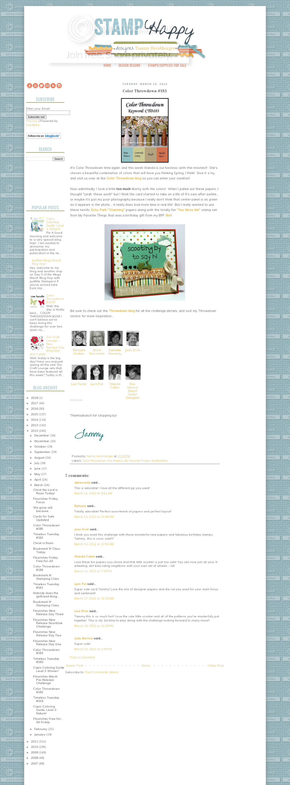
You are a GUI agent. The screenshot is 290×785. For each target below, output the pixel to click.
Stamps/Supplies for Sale (167, 65)
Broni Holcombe (97, 351)
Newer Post (74, 665)
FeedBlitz (32, 125)
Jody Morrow (83, 638)
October (40, 446)
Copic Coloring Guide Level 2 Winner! (48, 669)
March (39, 485)
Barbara (80, 506)
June (38, 468)
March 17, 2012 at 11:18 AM (94, 598)
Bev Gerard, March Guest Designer (133, 391)
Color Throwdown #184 (46, 568)
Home (107, 65)
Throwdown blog (122, 311)
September (42, 452)
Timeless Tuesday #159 (46, 699)
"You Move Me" (188, 210)
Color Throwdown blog (124, 178)
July (37, 463)
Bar (168, 215)
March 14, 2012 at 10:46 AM (94, 516)
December (42, 435)
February (41, 729)
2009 (35, 752)
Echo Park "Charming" (108, 210)
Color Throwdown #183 (46, 651)
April (38, 479)
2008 (35, 758)
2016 (35, 408)
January (40, 734)
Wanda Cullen (114, 385)
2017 (35, 403)
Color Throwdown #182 (46, 690)
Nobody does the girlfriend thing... (46, 594)
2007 (35, 763)
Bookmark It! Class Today (46, 550)
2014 (35, 420)
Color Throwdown (94, 460)
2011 (35, 741)
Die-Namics (115, 460)
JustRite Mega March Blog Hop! (46, 262)
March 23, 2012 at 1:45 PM (93, 649)
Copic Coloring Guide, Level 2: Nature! (55, 224)
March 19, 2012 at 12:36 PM (94, 626)
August (40, 457)
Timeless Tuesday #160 (46, 660)
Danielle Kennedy (114, 351)
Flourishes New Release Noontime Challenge (48, 623)
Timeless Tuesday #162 (46, 535)
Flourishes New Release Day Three (48, 612)
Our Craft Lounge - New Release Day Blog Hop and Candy (47, 345)
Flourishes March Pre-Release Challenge (45, 680)
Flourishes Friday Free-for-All (45, 559)
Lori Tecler (79, 384)
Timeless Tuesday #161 (46, 585)
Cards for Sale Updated (43, 518)
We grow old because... (42, 509)
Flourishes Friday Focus (45, 500)
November (42, 441)
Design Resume (129, 65)
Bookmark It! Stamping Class (46, 576)
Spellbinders (159, 460)
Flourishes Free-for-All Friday (47, 720)
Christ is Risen (43, 543)
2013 (35, 425)
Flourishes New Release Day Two (47, 633)
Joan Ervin (132, 350)
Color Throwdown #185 (46, 527)
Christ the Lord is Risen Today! (45, 491)
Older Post (216, 665)
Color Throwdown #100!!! (55, 299)
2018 (35, 398)
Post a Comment (82, 657)
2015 (35, 414)
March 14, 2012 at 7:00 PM (93, 571)
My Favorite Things (137, 460)
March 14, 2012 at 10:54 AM (94, 544)
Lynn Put (97, 384)
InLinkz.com (76, 400)
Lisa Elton (81, 611)
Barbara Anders (79, 351)
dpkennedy (82, 482)
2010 (35, 747)
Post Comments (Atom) (102, 672)
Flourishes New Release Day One (47, 642)
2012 (35, 431)
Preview (32, 121)
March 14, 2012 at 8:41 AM (93, 493)
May (37, 474)
